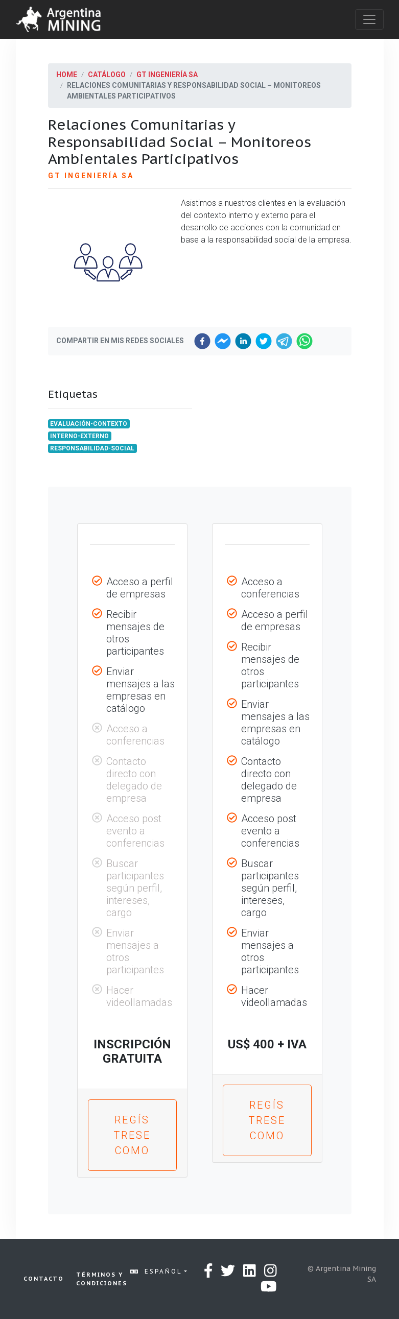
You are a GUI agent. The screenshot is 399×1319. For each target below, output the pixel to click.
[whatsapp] (304, 341)
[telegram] (284, 341)
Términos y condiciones (101, 1279)
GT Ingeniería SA (167, 74)
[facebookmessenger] (223, 341)
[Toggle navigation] (369, 19)
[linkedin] (243, 341)
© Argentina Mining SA (342, 1274)
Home (66, 74)
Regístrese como (132, 1135)
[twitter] (263, 341)
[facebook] (202, 341)
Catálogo (107, 74)
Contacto (44, 1278)
